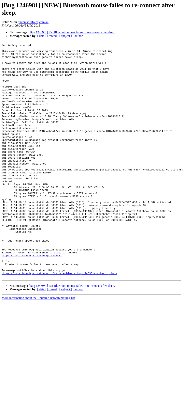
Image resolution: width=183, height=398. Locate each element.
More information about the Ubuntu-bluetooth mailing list (38, 344)
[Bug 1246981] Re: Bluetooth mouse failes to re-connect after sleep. (72, 32)
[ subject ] (65, 36)
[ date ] (41, 36)
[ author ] (79, 36)
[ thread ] (53, 36)
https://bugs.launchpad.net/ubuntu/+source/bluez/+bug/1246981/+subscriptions (59, 319)
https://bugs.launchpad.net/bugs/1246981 (32, 298)
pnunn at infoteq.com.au (33, 22)
